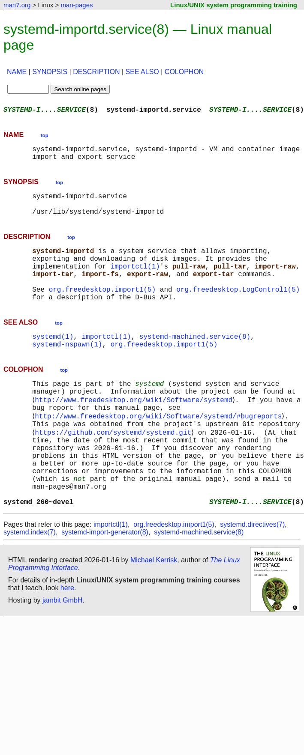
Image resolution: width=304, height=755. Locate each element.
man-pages (76, 5)
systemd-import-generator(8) (104, 582)
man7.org (16, 5)
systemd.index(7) (29, 582)
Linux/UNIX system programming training (233, 5)
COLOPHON (184, 71)
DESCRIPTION (96, 71)
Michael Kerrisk (153, 610)
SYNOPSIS (49, 71)
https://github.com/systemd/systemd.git (114, 467)
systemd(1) (52, 360)
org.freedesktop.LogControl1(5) (238, 309)
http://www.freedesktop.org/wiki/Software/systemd (135, 429)
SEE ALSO (142, 71)
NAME (17, 71)
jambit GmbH (62, 650)
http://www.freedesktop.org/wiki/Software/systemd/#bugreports (159, 448)
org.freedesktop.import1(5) (102, 309)
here (67, 638)
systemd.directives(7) (252, 575)
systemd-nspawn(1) (67, 369)
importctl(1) (135, 281)
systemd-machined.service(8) (194, 360)
